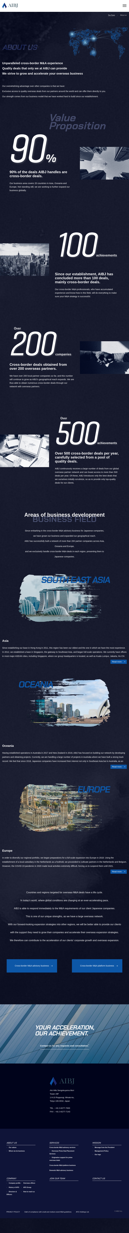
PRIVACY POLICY (13, 1222)
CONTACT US (98, 1188)
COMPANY (11, 1188)
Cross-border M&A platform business (97, 966)
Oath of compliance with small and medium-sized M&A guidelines (47, 1222)
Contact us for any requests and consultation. (64, 1055)
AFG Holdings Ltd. (82, 1222)
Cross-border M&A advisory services (62, 1157)
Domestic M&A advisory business (61, 1180)
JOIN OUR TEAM (57, 1188)
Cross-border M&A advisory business (32, 966)
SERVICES (54, 1153)
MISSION (96, 1153)
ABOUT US (12, 1153)
